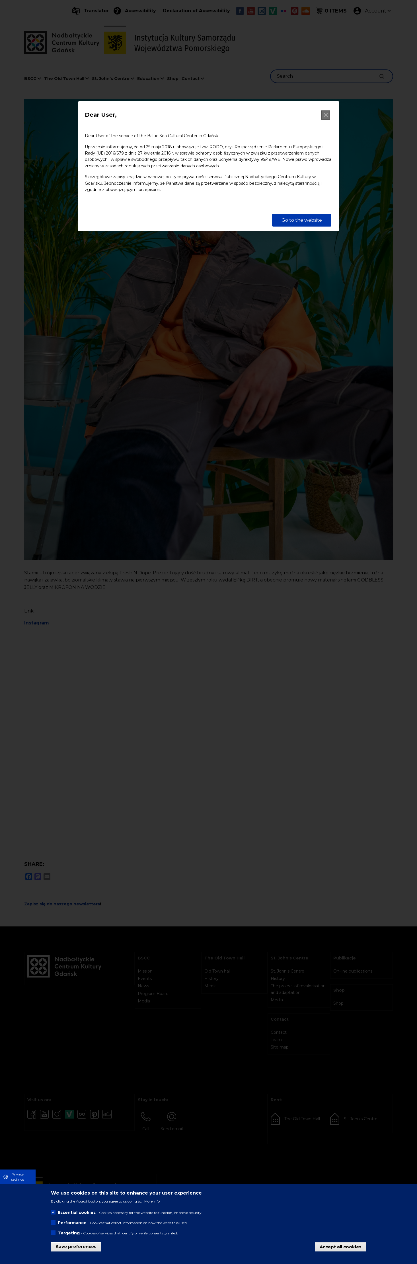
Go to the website (302, 220)
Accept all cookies (340, 1246)
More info (152, 1201)
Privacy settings (17, 1176)
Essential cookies (77, 1212)
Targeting (69, 1233)
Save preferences (76, 1246)
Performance (72, 1222)
